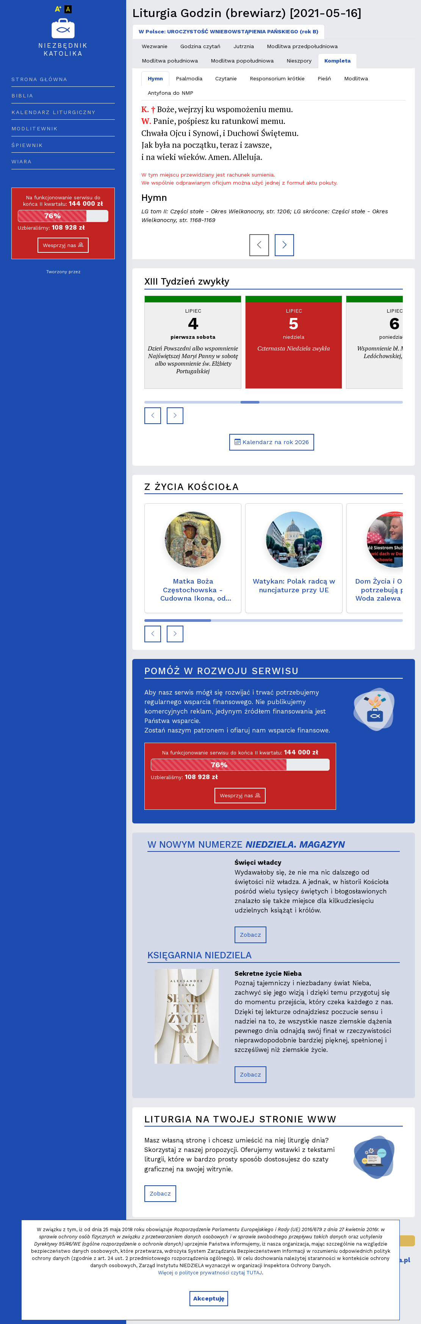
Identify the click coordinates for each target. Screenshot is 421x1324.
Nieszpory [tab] (298, 61)
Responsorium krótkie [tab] (277, 78)
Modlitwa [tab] (356, 78)
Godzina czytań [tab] (200, 46)
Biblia (22, 95)
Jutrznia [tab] (243, 46)
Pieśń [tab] (324, 78)
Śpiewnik (27, 145)
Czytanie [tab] (226, 78)
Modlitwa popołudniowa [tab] (242, 61)
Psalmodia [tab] (189, 78)
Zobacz (250, 934)
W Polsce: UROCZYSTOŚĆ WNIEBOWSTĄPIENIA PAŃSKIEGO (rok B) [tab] (228, 31)
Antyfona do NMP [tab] (170, 93)
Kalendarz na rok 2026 (272, 442)
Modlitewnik (34, 128)
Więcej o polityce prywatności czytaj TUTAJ (210, 1272)
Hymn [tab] (155, 78)
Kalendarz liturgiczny (53, 112)
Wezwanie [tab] (154, 46)
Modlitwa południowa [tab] (170, 61)
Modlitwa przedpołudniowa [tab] (302, 46)
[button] (152, 415)
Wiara (21, 161)
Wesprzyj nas (63, 245)
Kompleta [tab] (337, 61)
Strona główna (39, 79)
